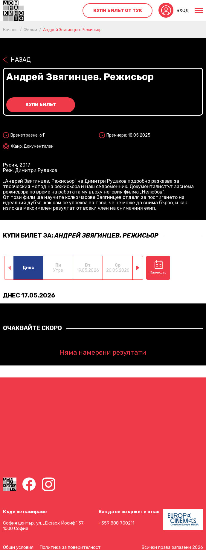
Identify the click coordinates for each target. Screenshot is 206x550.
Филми (30, 29)
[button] (138, 268)
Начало (10, 29)
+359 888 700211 (116, 523)
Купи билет (40, 104)
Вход (182, 10)
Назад (20, 59)
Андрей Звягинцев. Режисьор (72, 29)
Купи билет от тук (117, 10)
